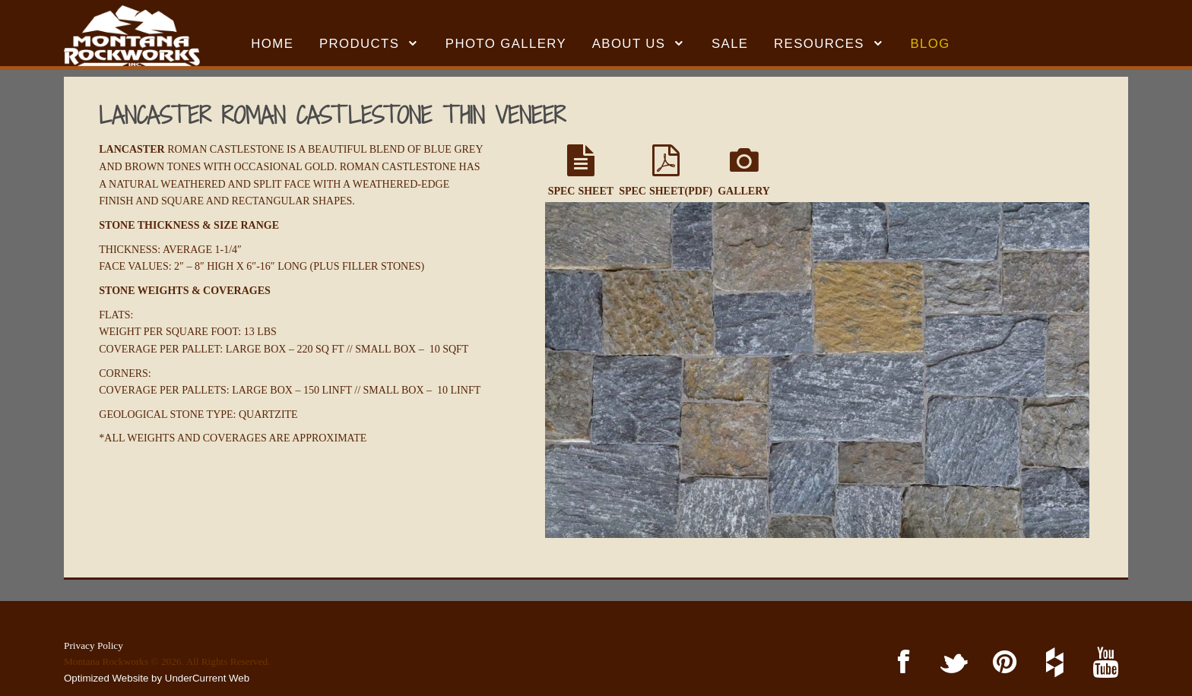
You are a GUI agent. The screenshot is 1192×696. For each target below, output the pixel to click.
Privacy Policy (93, 645)
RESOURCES (819, 43)
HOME (272, 43)
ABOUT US (629, 43)
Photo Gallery (505, 43)
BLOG (930, 43)
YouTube (1103, 663)
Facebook (900, 663)
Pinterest (1001, 663)
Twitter (951, 663)
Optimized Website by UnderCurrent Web (156, 678)
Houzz (1052, 663)
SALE (730, 43)
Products (359, 43)
